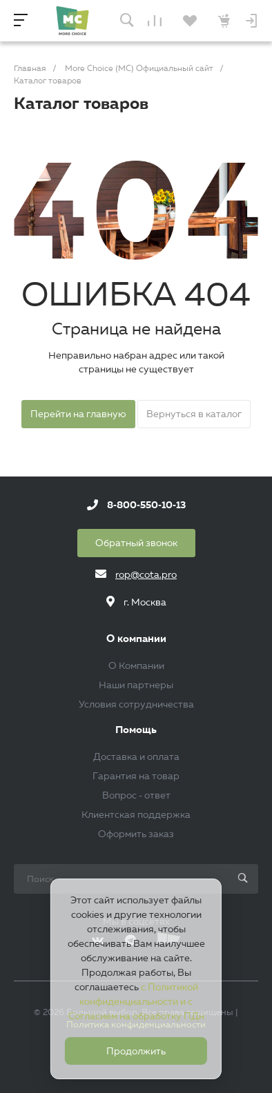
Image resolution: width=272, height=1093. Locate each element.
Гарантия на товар (136, 776)
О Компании (136, 665)
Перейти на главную (78, 414)
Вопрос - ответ (136, 795)
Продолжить (136, 1051)
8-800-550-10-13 (146, 505)
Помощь (136, 730)
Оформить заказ (136, 834)
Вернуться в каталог (194, 414)
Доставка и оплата (136, 756)
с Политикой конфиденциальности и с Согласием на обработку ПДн (136, 1001)
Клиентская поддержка (136, 814)
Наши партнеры (136, 685)
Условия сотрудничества (136, 704)
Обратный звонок (136, 543)
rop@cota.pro (146, 574)
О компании (136, 639)
